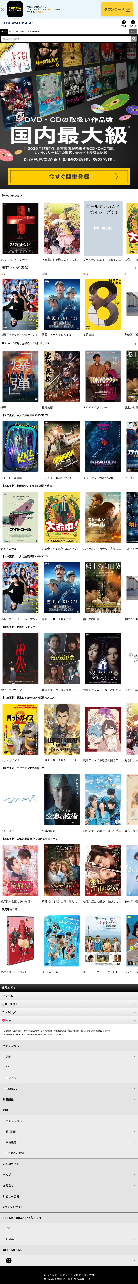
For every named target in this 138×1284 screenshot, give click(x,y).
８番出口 (88, 338)
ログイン (133, 29)
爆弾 (3, 411)
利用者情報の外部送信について (39, 1038)
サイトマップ (60, 1038)
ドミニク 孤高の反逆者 (57, 481)
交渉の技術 (48, 834)
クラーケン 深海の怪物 (98, 481)
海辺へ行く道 (50, 975)
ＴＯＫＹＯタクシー (95, 411)
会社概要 (7, 1034)
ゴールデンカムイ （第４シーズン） (106, 263)
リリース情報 (69, 1008)
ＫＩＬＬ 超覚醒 (11, 481)
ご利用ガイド (11, 1167)
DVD (7, 35)
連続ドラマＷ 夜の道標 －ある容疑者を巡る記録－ (74, 693)
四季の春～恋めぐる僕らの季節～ (103, 834)
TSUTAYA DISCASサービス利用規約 (37, 1034)
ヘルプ (7, 1178)
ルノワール (131, 975)
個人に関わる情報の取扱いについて (95, 1034)
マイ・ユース (9, 834)
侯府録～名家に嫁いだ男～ (17, 905)
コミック (28, 35)
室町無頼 (47, 411)
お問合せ (8, 1189)
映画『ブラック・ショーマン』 (19, 338)
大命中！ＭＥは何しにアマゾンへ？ (63, 552)
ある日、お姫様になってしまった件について (69, 263)
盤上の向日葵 (91, 622)
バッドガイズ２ (10, 764)
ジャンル (69, 1000)
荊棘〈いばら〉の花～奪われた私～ (63, 905)
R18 (132, 35)
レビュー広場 (11, 1200)
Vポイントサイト (13, 1210)
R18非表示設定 (15, 1157)
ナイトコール (9, 552)
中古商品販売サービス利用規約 (66, 1034)
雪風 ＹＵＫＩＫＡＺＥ (57, 338)
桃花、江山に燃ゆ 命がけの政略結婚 (106, 905)
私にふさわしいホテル (14, 975)
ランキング (69, 1016)
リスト (123, 29)
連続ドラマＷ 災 (11, 693)
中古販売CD (44, 35)
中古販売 (11, 1146)
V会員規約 (17, 1034)
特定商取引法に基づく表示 (14, 1038)
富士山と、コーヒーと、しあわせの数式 (107, 975)
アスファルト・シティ (14, 263)
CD (16, 35)
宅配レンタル (14, 1124)
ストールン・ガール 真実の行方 (103, 552)
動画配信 (8, 1103)
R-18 (69, 1024)
